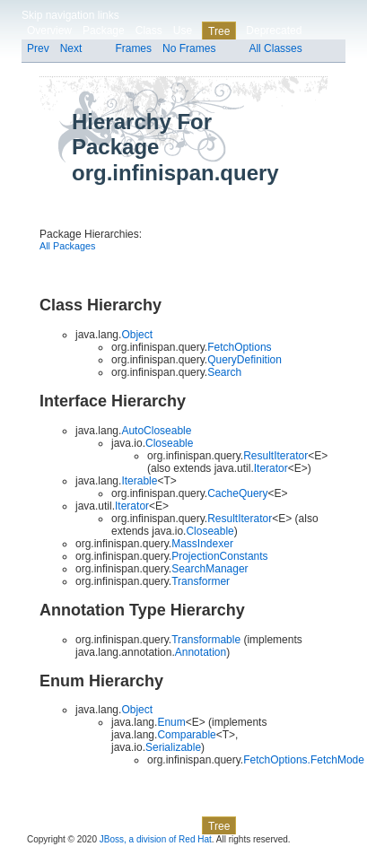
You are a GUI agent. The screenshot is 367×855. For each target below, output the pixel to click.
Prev (38, 48)
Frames (133, 48)
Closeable (209, 531)
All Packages (67, 245)
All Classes (275, 48)
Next (71, 48)
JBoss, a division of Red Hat (156, 839)
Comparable (186, 734)
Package (104, 30)
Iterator (271, 468)
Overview (49, 30)
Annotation (200, 652)
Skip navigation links (70, 15)
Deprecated (273, 30)
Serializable (173, 747)
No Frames (188, 48)
